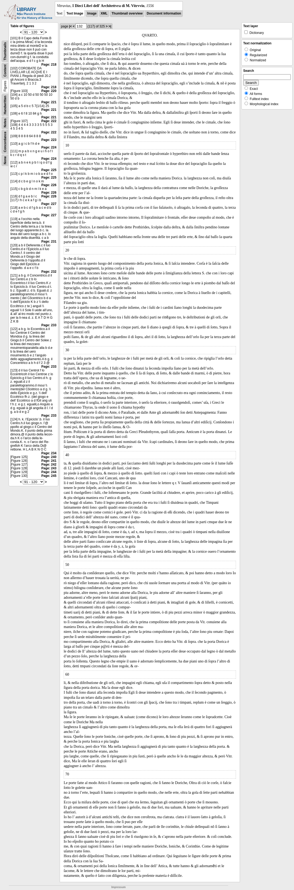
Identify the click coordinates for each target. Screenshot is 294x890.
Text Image (74, 13)
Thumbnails (5, 51)
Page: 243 (48, 468)
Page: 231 (48, 241)
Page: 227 (48, 204)
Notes (5, 122)
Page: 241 (48, 461)
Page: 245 (48, 476)
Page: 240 (48, 457)
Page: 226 (48, 185)
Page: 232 (48, 272)
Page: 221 (48, 102)
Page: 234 (48, 453)
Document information (164, 13)
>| (110, 26)
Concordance (5, 142)
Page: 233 (48, 325)
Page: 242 (48, 464)
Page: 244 (48, 472)
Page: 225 (48, 170)
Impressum (118, 887)
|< (70, 26)
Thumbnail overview (127, 13)
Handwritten (5, 105)
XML (104, 13)
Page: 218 (48, 64)
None (5, 160)
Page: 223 (48, 140)
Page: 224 (48, 147)
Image (92, 13)
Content (5, 71)
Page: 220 (48, 91)
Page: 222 (48, 121)
